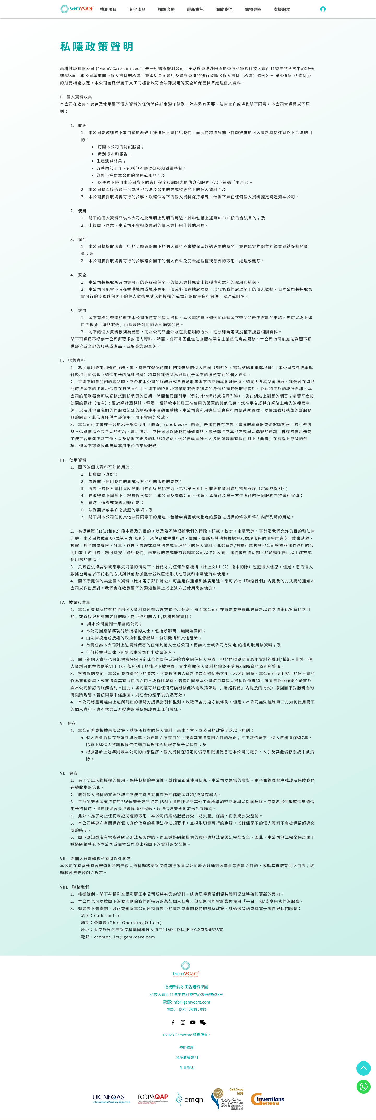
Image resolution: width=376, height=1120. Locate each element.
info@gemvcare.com (191, 1002)
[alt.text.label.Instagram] (183, 1022)
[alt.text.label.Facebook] (173, 1022)
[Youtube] (193, 1022)
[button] (108, 9)
